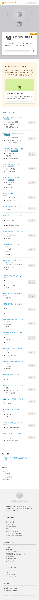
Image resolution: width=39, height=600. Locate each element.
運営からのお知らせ (12, 531)
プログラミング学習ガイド (14, 533)
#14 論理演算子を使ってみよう (13, 304)
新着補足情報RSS (11, 590)
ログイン (30, 2)
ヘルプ (8, 547)
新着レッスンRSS (11, 588)
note (7, 572)
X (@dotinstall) (10, 574)
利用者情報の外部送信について (15, 554)
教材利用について (11, 558)
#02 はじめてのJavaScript (11, 133)
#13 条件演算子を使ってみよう (13, 293)
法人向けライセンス (12, 526)
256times (9, 529)
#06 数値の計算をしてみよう (12, 193)
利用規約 (9, 549)
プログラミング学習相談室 (14, 536)
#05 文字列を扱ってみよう (12, 177)
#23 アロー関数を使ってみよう (13, 423)
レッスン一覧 (10, 522)
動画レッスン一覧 (9, 112)
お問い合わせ (10, 561)
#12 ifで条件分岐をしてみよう (13, 276)
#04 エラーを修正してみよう (12, 164)
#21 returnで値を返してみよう (13, 399)
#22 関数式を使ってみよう (12, 409)
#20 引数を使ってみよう (11, 385)
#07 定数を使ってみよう (11, 206)
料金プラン (9, 524)
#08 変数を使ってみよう (11, 215)
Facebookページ (11, 577)
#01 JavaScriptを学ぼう (11, 117)
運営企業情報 (10, 556)
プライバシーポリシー (13, 551)
